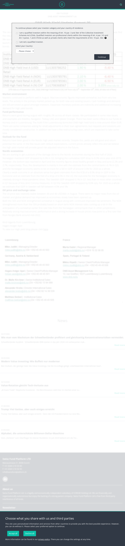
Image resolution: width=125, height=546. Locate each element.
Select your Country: (24, 46)
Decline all (29, 533)
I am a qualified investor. (31, 42)
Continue (102, 57)
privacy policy (44, 539)
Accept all (13, 533)
